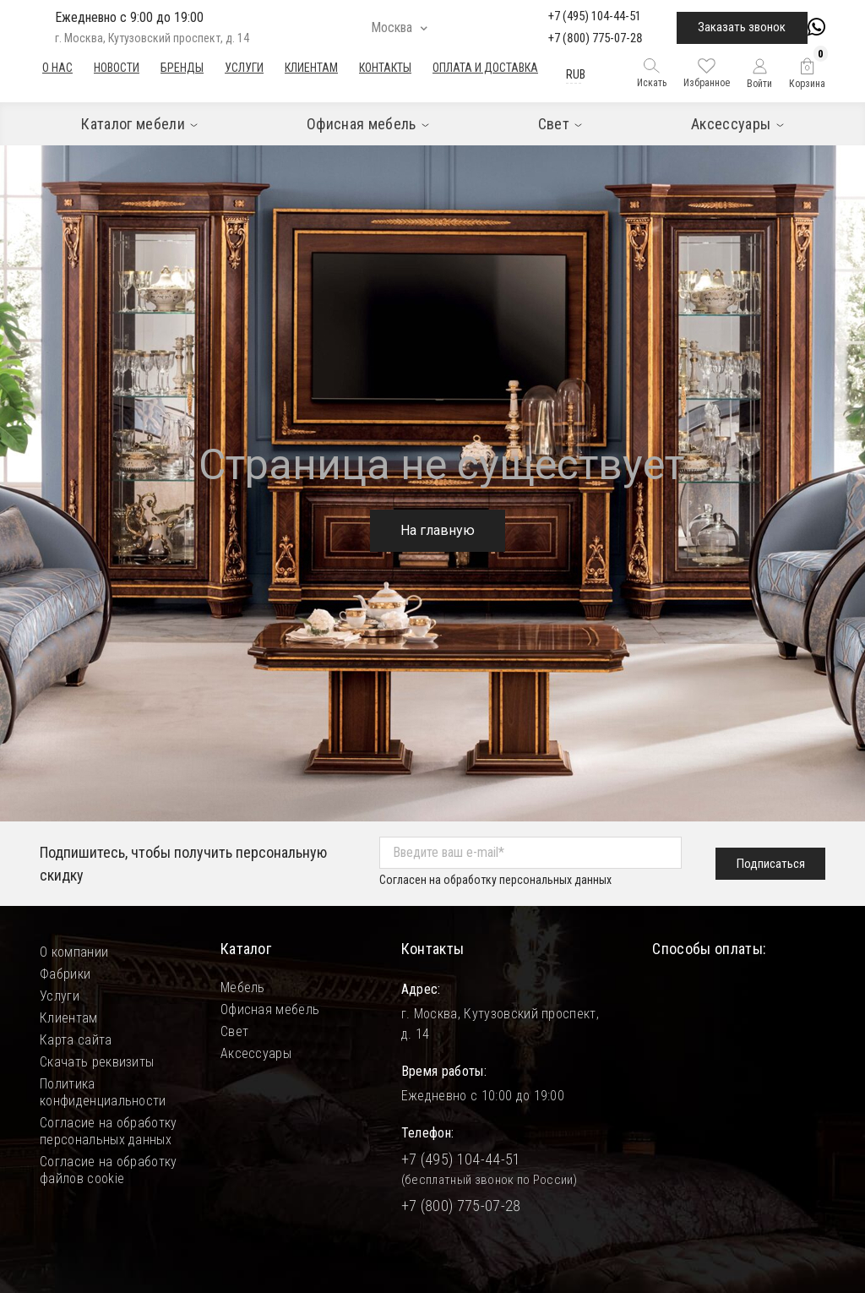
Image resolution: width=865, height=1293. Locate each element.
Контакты (385, 67)
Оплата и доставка (485, 67)
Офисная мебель (269, 1009)
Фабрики (65, 974)
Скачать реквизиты (97, 1062)
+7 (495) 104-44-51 (594, 16)
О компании (74, 952)
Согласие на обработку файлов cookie (108, 1170)
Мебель (242, 987)
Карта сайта (76, 1040)
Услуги (244, 67)
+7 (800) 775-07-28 (595, 38)
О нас (57, 67)
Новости (116, 67)
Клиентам (311, 67)
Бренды (182, 67)
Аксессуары (255, 1053)
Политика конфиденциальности (103, 1092)
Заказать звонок (742, 27)
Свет (234, 1031)
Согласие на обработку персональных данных (108, 1131)
